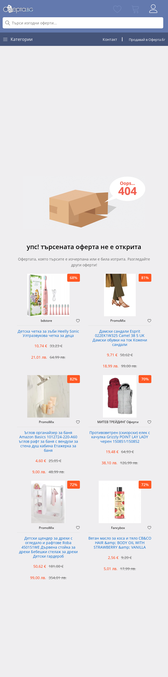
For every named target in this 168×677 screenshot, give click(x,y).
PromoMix (117, 321)
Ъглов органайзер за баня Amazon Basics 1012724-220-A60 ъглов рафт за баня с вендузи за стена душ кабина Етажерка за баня (48, 442)
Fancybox (118, 528)
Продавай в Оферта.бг (147, 39)
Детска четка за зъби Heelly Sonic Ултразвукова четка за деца (48, 333)
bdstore (46, 321)
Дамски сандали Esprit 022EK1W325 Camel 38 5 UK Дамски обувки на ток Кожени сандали (120, 338)
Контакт (110, 39)
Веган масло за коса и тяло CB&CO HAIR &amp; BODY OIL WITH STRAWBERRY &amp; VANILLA (119, 543)
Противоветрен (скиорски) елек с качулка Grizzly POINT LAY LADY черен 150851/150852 (119, 437)
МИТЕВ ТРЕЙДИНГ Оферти (118, 422)
